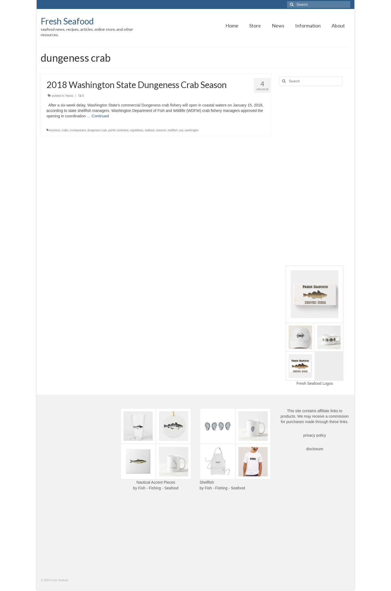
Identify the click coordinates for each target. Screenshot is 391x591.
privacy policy (314, 435)
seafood (149, 130)
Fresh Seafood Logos (315, 383)
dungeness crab (97, 130)
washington (192, 130)
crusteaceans (78, 130)
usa (181, 130)
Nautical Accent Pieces (156, 482)
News (69, 95)
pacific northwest (118, 130)
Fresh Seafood (67, 21)
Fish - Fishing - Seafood (158, 488)
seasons (161, 130)
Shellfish (207, 482)
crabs (65, 130)
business (54, 130)
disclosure (314, 449)
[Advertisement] (315, 175)
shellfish (172, 130)
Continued (100, 116)
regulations (136, 130)
